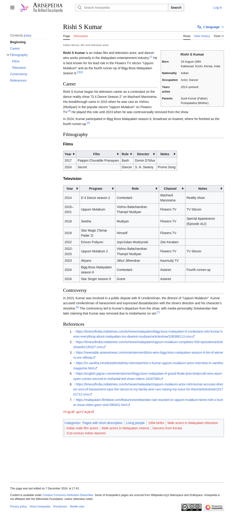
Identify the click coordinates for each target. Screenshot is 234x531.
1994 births (156, 423)
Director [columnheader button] (143, 154)
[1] (150, 56)
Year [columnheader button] (68, 154)
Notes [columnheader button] (164, 154)
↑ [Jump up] (74, 331)
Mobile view (77, 506)
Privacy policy (18, 506)
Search (176, 7)
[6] (77, 307)
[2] (78, 72)
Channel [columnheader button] (170, 188)
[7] (158, 312)
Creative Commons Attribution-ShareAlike (68, 495)
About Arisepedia (39, 506)
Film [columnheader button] (96, 154)
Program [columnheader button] (95, 188)
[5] (88, 122)
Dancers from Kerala (167, 428)
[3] (81, 72)
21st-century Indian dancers (86, 433)
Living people (135, 423)
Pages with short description (102, 423)
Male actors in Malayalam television (193, 423)
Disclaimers (60, 506)
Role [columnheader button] (125, 154)
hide (27, 35)
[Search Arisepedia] (121, 7)
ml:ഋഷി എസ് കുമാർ (78, 412)
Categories (72, 423)
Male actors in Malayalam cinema (125, 428)
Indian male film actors (82, 428)
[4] (69, 110)
